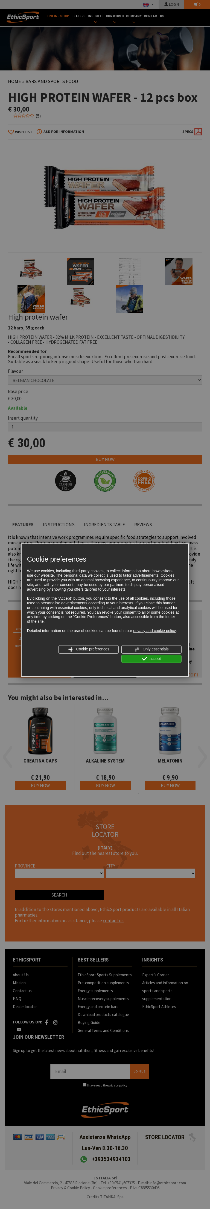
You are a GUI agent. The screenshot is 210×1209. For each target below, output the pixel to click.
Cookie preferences (88, 649)
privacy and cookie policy (154, 630)
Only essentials (152, 649)
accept (151, 658)
